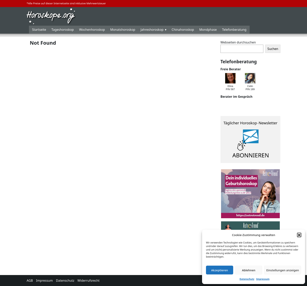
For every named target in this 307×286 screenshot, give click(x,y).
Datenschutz (247, 279)
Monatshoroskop (122, 29)
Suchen (272, 49)
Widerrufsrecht (88, 280)
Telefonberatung (234, 29)
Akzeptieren (219, 270)
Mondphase (208, 29)
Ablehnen (249, 270)
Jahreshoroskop (152, 29)
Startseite (39, 29)
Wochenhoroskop (92, 29)
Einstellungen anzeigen (282, 270)
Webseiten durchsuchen (238, 42)
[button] (299, 235)
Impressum (263, 279)
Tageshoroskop (62, 29)
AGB (30, 280)
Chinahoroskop (183, 29)
